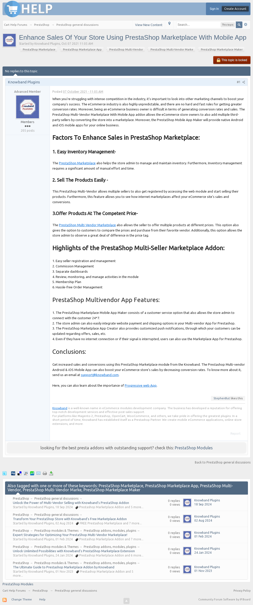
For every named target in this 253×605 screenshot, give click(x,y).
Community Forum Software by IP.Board (224, 599)
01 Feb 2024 (203, 536)
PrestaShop (21, 498)
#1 (241, 82)
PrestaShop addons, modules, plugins (110, 530)
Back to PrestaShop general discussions (222, 462)
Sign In (214, 8)
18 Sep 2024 (203, 504)
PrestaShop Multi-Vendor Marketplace (87, 225)
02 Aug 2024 (203, 520)
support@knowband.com (100, 375)
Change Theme (21, 599)
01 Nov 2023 (203, 570)
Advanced (246, 24)
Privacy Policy (242, 590)
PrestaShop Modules (194, 448)
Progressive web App (141, 385)
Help (42, 599)
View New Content (148, 25)
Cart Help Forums (14, 590)
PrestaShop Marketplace (77, 163)
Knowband (59, 408)
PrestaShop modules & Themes (56, 530)
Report (235, 433)
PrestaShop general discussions (56, 498)
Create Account (235, 8)
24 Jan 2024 (203, 552)
